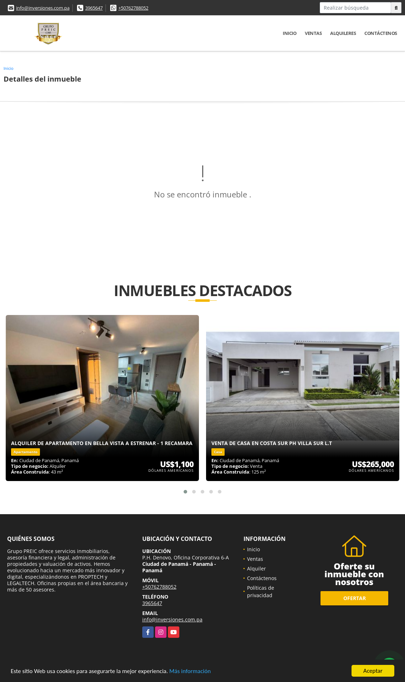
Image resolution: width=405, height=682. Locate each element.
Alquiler (256, 568)
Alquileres (343, 33)
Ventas (313, 33)
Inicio (289, 33)
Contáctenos (380, 33)
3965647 (94, 8)
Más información (190, 671)
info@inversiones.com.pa (43, 8)
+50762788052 (133, 8)
